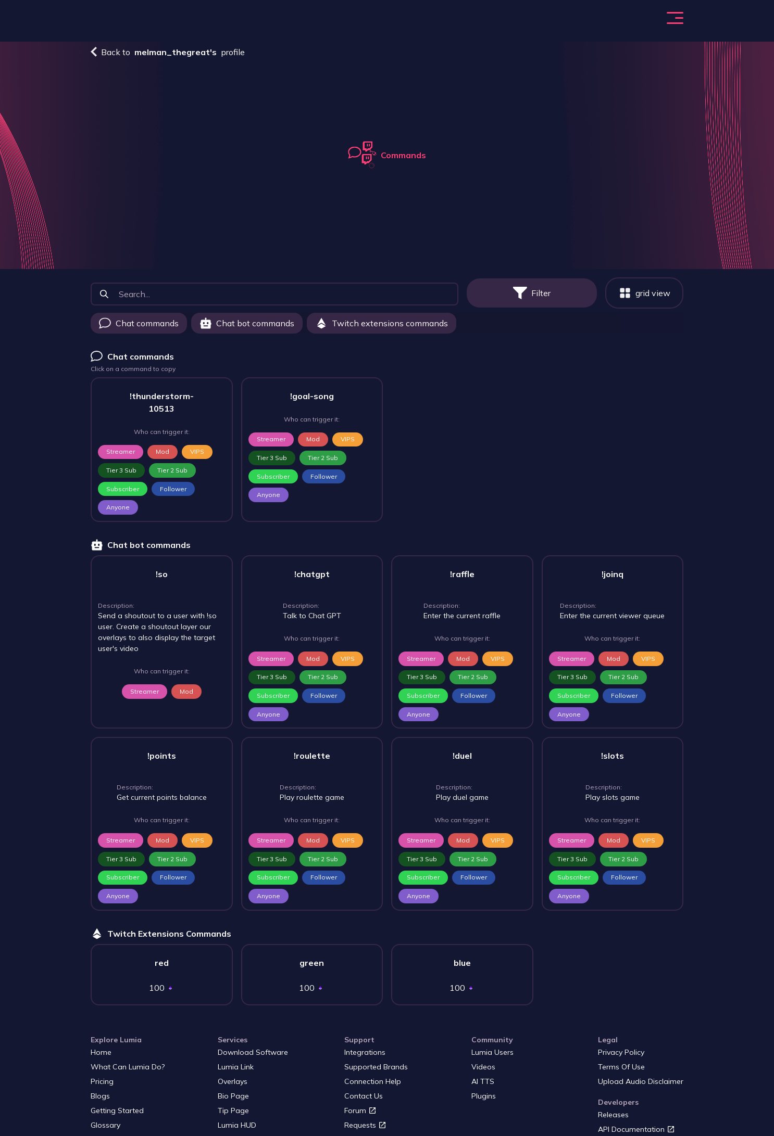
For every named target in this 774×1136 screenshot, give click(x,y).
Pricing (349, 22)
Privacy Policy (623, 1058)
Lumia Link (235, 1073)
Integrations (365, 1058)
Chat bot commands (246, 329)
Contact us (364, 1102)
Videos (484, 1073)
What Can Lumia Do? (284, 22)
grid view (644, 299)
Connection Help (373, 1087)
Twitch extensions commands (381, 329)
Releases (615, 1121)
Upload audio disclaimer (641, 1087)
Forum (361, 1116)
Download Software (253, 1058)
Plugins (484, 1102)
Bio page (233, 1102)
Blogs (386, 22)
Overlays (232, 1087)
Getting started (117, 1116)
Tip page (233, 1116)
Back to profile (168, 58)
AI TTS (483, 1087)
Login (674, 22)
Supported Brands (376, 1073)
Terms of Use (622, 1073)
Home (100, 1058)
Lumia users (493, 1058)
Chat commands (139, 329)
